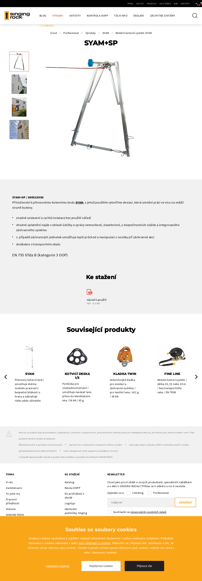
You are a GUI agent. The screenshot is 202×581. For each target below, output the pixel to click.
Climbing (137, 493)
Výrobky (58, 15)
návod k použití (97, 300)
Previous (5, 377)
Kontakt (171, 3)
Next (196, 377)
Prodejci (138, 3)
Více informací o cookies (95, 543)
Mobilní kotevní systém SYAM (134, 33)
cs (192, 3)
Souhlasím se (139, 512)
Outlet (127, 3)
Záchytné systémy (162, 15)
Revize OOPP (72, 488)
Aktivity (75, 15)
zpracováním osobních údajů (148, 512)
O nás (9, 482)
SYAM (105, 33)
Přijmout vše (144, 566)
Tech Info (120, 15)
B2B (162, 3)
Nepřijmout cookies (101, 566)
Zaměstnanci (14, 488)
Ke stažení (152, 3)
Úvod (53, 33)
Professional (71, 33)
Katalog (69, 482)
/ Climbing (46, 25)
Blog (42, 15)
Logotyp (70, 503)
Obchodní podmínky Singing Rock (76, 513)
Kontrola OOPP (97, 15)
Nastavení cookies (57, 566)
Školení (138, 15)
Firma (117, 3)
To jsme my (13, 494)
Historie (11, 509)
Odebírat (185, 503)
